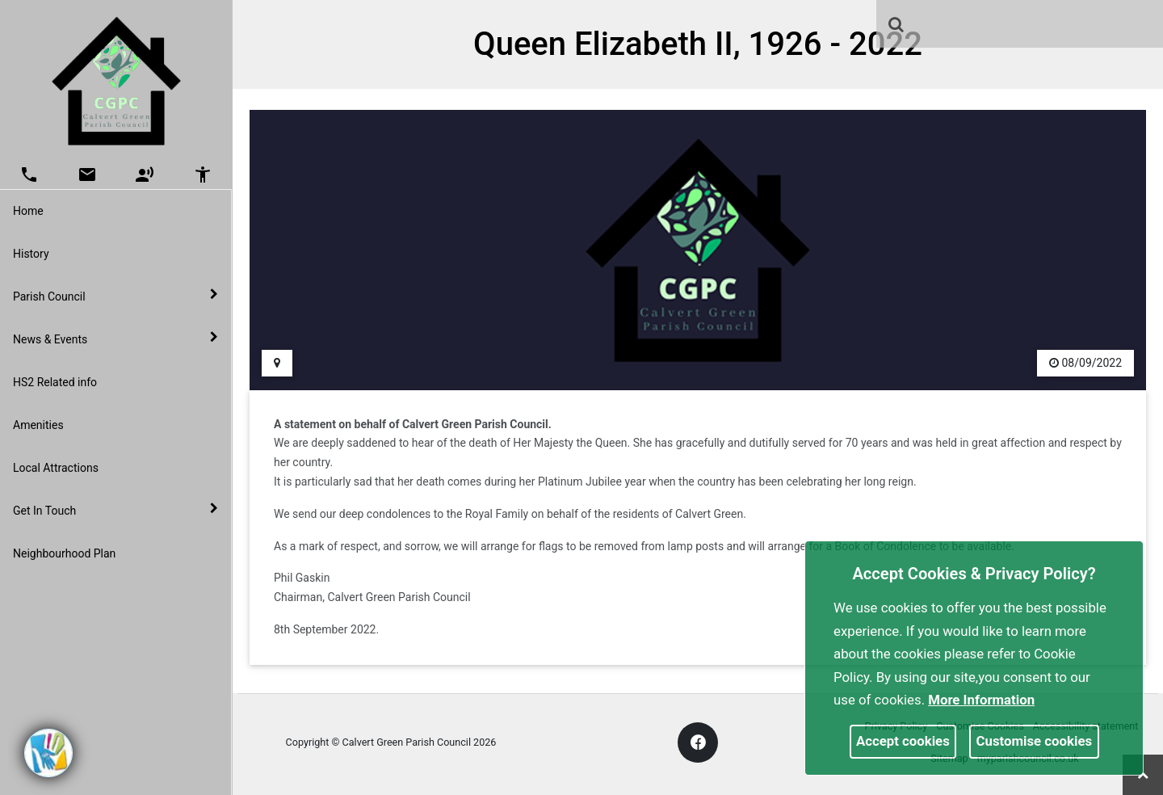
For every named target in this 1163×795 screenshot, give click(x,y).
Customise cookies (1034, 741)
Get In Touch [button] (115, 510)
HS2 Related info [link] (55, 382)
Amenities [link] (38, 425)
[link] (896, 24)
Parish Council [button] (115, 295)
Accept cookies (903, 741)
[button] (897, 25)
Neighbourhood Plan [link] (64, 553)
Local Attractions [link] (56, 467)
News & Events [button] (115, 338)
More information (981, 700)
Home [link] (28, 210)
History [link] (31, 253)
